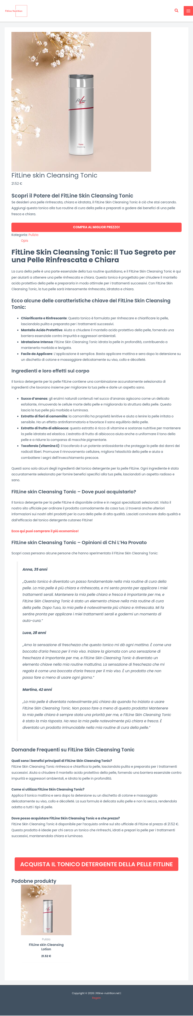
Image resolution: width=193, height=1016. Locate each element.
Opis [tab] (24, 241)
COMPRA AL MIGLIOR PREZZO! (96, 227)
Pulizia (33, 235)
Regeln (96, 998)
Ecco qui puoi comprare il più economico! (45, 531)
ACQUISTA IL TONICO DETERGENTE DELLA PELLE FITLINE (96, 865)
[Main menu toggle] (188, 11)
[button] (177, 11)
